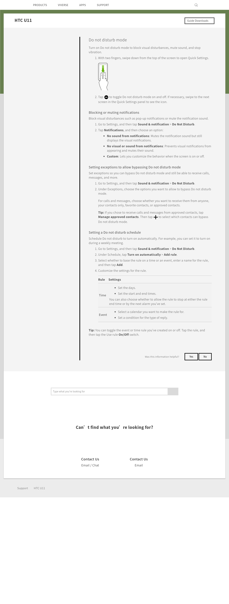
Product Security (182, 555)
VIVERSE (66, 5)
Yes (190, 373)
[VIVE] (211, 5)
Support (23, 505)
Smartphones (82, 545)
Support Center (149, 540)
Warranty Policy (149, 545)
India (22, 549)
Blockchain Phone (85, 550)
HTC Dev (115, 540)
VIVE (76, 555)
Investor (176, 545)
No (205, 373)
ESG (174, 540)
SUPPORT (109, 5)
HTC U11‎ (41, 505)
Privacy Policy (180, 550)
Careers (176, 560)
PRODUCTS (41, 5)
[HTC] (17, 5)
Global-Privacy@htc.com (196, 594)
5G (75, 540)
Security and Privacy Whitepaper (193, 565)
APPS (87, 5)
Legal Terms (207, 585)
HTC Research (118, 545)
